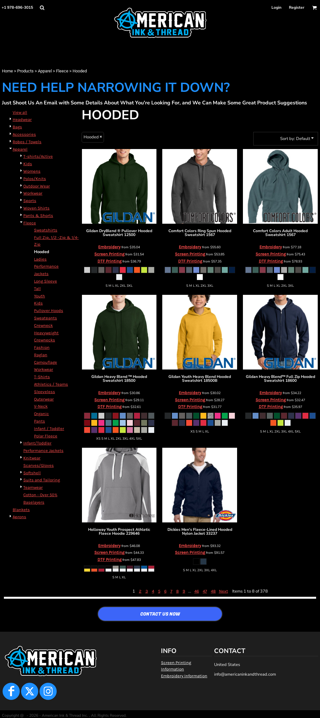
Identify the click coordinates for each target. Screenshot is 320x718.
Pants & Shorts (38, 215)
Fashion (42, 347)
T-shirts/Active (38, 156)
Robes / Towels (27, 141)
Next (223, 591)
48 (213, 591)
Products (25, 71)
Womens (31, 171)
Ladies (40, 259)
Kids (27, 163)
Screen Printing (109, 254)
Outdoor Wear (36, 186)
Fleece (62, 71)
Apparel (45, 71)
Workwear (32, 193)
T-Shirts (42, 376)
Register (296, 7)
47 (205, 591)
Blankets (21, 509)
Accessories (24, 134)
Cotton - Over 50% (40, 494)
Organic (41, 413)
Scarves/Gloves (38, 465)
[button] (42, 7)
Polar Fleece (45, 436)
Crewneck (43, 325)
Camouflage (45, 362)
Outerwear (44, 399)
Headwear (22, 119)
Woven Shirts (36, 208)
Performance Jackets (43, 450)
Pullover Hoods (48, 310)
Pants (39, 421)
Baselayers (33, 502)
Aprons (19, 516)
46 (196, 591)
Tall (37, 288)
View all (20, 112)
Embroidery (109, 246)
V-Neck (41, 406)
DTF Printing (109, 261)
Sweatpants (45, 318)
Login (276, 7)
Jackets (41, 273)
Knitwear (31, 457)
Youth (39, 296)
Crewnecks (44, 340)
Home (7, 71)
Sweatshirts (45, 230)
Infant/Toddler (37, 443)
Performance (46, 266)
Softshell (32, 472)
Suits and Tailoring (41, 479)
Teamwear (33, 487)
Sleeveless (44, 391)
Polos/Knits (34, 178)
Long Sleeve (45, 281)
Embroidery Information (184, 675)
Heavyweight (46, 332)
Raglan (40, 354)
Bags (17, 126)
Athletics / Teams (51, 384)
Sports (29, 200)
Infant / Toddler (49, 428)
